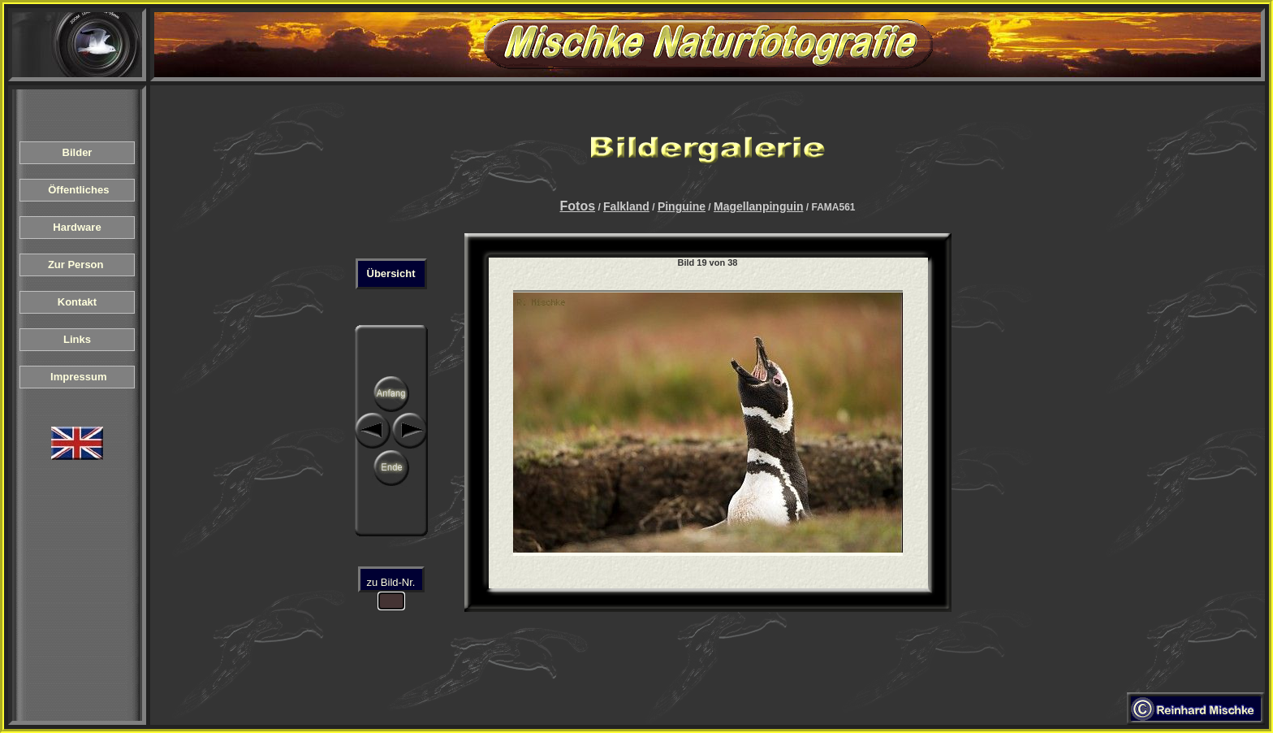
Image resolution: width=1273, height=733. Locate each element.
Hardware (77, 227)
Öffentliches (76, 190)
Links (77, 339)
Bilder (77, 152)
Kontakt (77, 302)
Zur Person (77, 264)
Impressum (77, 377)
